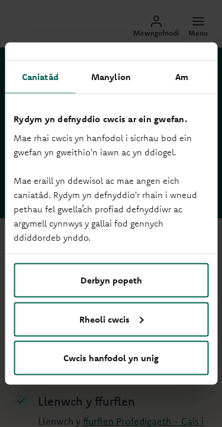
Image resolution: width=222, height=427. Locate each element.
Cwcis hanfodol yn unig (111, 358)
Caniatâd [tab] (40, 76)
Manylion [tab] (111, 76)
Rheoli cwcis (111, 318)
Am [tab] (181, 76)
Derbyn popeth (111, 280)
